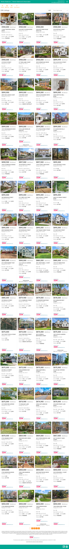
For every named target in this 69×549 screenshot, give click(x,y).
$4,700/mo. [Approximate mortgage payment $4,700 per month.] (30, 195)
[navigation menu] (67, 2)
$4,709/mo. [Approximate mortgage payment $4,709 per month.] (30, 162)
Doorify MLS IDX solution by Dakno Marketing (34, 541)
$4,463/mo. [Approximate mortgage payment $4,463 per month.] (30, 469)
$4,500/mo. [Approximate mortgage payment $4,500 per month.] (64, 435)
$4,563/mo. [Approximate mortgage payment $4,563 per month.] (47, 435)
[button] (7, 6)
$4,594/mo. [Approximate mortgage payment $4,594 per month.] (30, 332)
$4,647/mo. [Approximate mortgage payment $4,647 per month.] (47, 260)
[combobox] (60, 10)
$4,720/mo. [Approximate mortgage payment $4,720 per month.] (30, 92)
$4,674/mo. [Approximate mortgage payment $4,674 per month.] (30, 260)
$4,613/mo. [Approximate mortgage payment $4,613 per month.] (64, 297)
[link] (2, 6)
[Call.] (58, 1)
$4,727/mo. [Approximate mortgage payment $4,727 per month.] (12, 27)
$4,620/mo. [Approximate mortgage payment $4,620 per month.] (30, 297)
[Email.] (58, 2)
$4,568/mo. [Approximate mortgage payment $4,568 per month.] (64, 401)
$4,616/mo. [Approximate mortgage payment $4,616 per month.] (47, 297)
